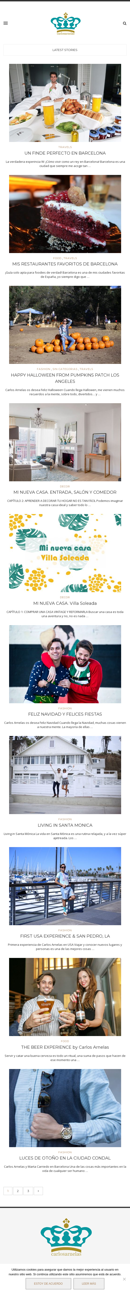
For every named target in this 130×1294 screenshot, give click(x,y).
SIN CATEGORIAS (65, 369)
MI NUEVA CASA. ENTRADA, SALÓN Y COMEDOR (65, 492)
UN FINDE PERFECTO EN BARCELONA (65, 153)
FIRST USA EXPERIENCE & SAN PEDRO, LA (65, 936)
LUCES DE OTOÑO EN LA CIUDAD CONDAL (65, 1158)
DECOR (65, 486)
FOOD (57, 258)
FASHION (43, 369)
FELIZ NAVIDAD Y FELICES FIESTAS (65, 714)
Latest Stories (65, 50)
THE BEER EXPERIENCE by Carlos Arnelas (65, 1047)
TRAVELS (65, 147)
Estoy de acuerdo (48, 1283)
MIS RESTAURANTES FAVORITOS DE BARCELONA (65, 264)
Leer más (89, 1283)
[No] (124, 1279)
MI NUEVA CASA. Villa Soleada (65, 603)
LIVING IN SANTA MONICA (65, 825)
